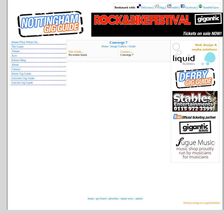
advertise (113, 198)
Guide (131, 46)
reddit (175, 7)
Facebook (190, 7)
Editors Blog (19, 60)
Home (104, 46)
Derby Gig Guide (21, 73)
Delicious (146, 7)
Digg (162, 7)
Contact (16, 69)
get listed (101, 198)
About (15, 64)
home (91, 198)
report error (127, 198)
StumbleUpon (211, 7)
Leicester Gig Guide (23, 78)
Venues (16, 51)
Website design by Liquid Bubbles (201, 202)
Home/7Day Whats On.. (25, 42)
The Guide (18, 46)
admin (139, 198)
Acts (14, 55)
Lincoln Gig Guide (22, 82)
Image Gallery (118, 46)
